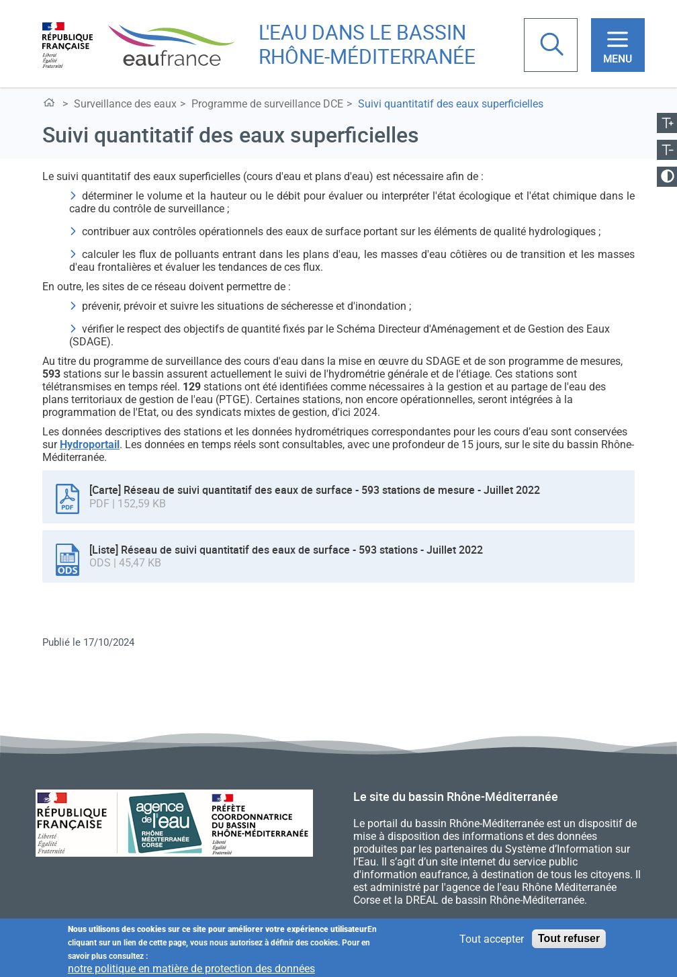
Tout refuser (569, 941)
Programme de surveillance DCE (267, 103)
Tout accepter (491, 941)
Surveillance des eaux (125, 103)
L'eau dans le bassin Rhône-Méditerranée (51, 105)
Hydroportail (90, 444)
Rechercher (553, 46)
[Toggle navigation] (618, 45)
